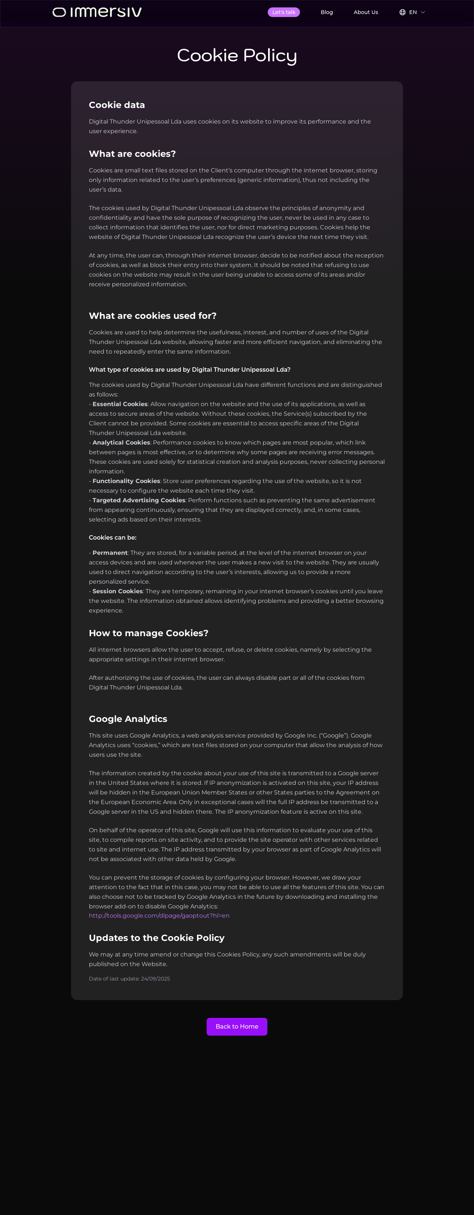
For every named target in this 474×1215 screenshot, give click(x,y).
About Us (366, 12)
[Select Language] (412, 12)
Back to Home (237, 1026)
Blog (327, 12)
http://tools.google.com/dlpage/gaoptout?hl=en (159, 915)
